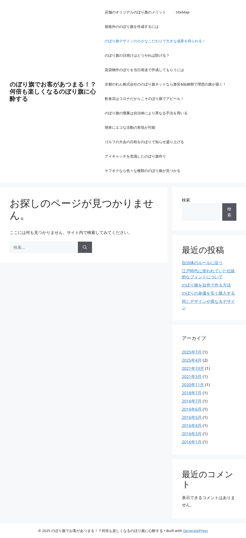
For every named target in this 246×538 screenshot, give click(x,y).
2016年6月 (192, 409)
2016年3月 (192, 433)
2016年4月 (192, 425)
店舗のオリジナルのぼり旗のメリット (135, 12)
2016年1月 (192, 442)
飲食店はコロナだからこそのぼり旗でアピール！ (144, 98)
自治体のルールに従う (202, 262)
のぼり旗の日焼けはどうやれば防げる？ (137, 55)
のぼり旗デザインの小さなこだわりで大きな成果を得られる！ (155, 40)
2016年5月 (192, 417)
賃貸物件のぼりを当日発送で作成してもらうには (144, 69)
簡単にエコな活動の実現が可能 (130, 127)
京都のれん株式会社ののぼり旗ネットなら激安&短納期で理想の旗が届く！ (165, 84)
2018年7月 (192, 393)
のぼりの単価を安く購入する (208, 293)
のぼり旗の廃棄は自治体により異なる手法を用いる (146, 112)
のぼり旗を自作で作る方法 (206, 285)
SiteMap (182, 12)
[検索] (85, 247)
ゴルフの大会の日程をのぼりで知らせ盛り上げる (144, 141)
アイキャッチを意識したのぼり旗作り (135, 156)
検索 (186, 200)
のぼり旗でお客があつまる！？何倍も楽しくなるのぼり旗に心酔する (53, 91)
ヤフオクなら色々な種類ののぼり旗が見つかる (142, 170)
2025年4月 (192, 360)
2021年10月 (193, 368)
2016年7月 (192, 401)
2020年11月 (193, 384)
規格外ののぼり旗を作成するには (132, 26)
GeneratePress (195, 530)
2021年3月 (192, 376)
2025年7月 (192, 352)
